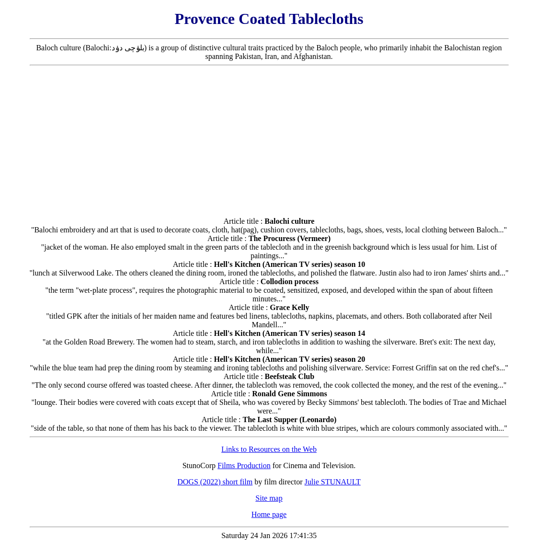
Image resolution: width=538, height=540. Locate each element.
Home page (269, 514)
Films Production (244, 465)
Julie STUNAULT (333, 482)
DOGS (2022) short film (214, 482)
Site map (268, 498)
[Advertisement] (269, 137)
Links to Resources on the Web (269, 449)
